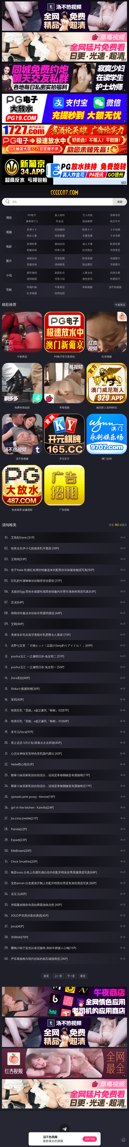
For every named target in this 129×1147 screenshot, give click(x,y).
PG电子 (32, 215)
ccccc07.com (64, 192)
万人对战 (87, 215)
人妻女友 (87, 272)
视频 (9, 232)
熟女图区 (87, 264)
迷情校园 (32, 278)
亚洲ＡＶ (32, 229)
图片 (9, 261)
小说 (9, 275)
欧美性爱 (115, 244)
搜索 (119, 201)
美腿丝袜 (32, 264)
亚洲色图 (60, 258)
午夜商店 (60, 287)
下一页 (71, 976)
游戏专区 (115, 215)
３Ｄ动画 (115, 229)
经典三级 (60, 250)
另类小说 (60, 278)
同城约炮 (32, 287)
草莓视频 (87, 287)
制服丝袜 (32, 250)
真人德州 (60, 215)
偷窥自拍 (32, 258)
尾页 (82, 976)
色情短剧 (60, 293)
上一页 (58, 976)
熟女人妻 (32, 235)
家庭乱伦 (60, 272)
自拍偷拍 (60, 229)
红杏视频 (32, 293)
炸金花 (60, 221)
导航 (9, 290)
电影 (9, 246)
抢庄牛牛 (115, 221)
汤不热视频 (115, 287)
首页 (46, 976)
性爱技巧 (115, 278)
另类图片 (115, 264)
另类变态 (115, 250)
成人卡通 (87, 244)
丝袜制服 (60, 235)
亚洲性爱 (32, 244)
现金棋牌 (87, 221)
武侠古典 (115, 272)
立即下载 (90, 1139)
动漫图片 (115, 258)
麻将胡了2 (32, 221)
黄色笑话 (87, 278)
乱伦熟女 (87, 250)
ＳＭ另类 (115, 235)
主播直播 (87, 235)
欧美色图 (87, 258)
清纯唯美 (60, 264)
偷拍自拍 (60, 244)
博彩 (9, 218)
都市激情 (32, 272)
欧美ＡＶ (87, 229)
